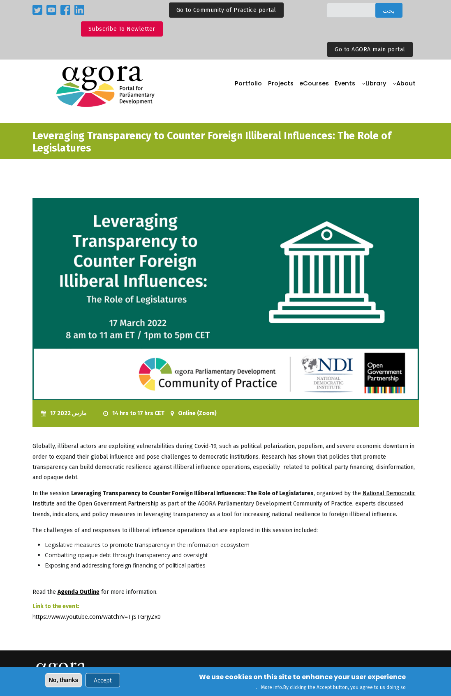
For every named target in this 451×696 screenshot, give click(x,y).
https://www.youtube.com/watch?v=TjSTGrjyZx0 (96, 616)
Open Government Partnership (118, 503)
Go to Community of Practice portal (226, 10)
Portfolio (239, 86)
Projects (273, 86)
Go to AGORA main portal (370, 49)
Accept (103, 681)
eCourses (309, 86)
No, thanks (64, 681)
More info (271, 688)
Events (342, 86)
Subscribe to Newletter (121, 28)
